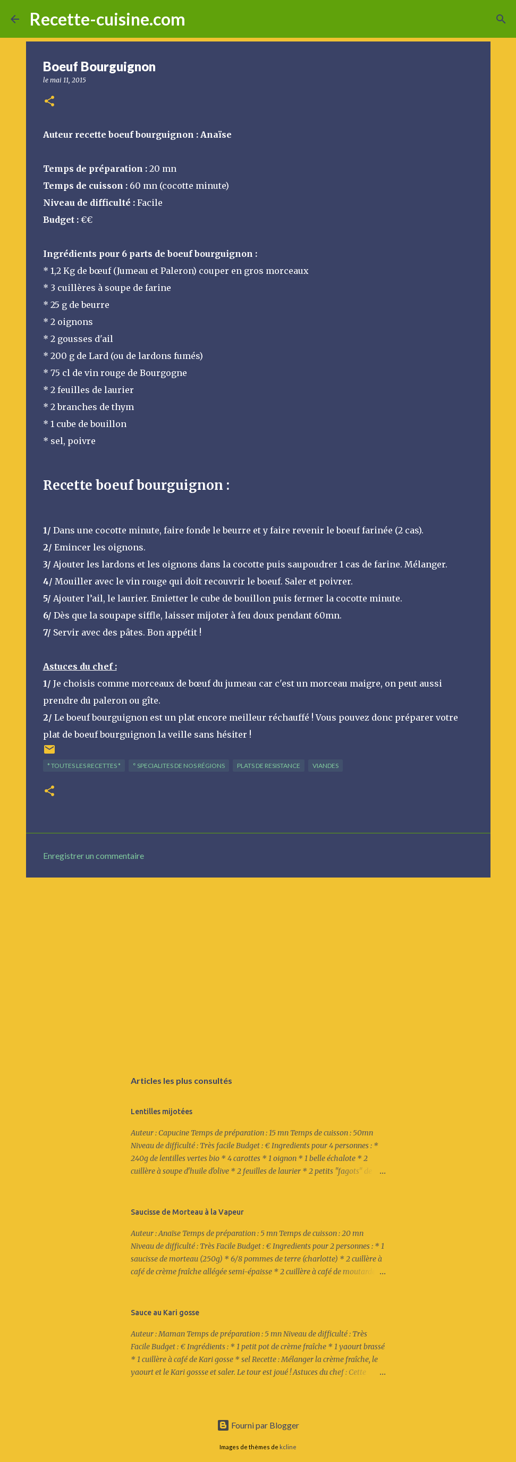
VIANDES (325, 766)
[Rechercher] (200, 19)
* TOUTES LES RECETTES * (84, 766)
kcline (288, 1446)
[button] (49, 102)
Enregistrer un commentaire (93, 855)
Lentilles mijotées (161, 1111)
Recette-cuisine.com (107, 19)
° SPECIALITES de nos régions (179, 766)
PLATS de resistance (268, 766)
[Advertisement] (258, 967)
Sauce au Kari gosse (165, 1312)
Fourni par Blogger (258, 1425)
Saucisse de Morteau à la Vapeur (187, 1212)
